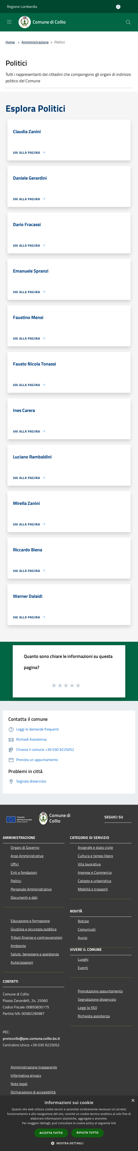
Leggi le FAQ (87, 1007)
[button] (69, 1143)
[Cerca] (128, 22)
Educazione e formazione (30, 921)
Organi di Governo (25, 847)
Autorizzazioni (22, 962)
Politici (16, 881)
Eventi (83, 967)
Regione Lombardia (22, 6)
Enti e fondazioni (24, 872)
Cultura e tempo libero (95, 856)
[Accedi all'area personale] (118, 6)
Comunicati (87, 929)
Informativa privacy (26, 1075)
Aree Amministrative (27, 856)
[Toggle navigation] (9, 22)
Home (10, 42)
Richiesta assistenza (94, 1016)
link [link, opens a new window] (113, 1123)
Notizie (83, 921)
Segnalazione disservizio (97, 999)
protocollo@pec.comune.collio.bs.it (31, 1038)
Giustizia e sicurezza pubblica (33, 929)
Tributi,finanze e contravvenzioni (36, 937)
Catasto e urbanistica (94, 881)
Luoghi (83, 959)
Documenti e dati (24, 897)
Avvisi (82, 937)
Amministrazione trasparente (34, 1067)
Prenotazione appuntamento (100, 991)
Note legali (19, 1084)
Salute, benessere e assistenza (35, 954)
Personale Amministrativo (31, 889)
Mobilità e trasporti (93, 889)
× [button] (133, 1100)
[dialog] (69, 1123)
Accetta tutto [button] (51, 1133)
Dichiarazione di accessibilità (33, 1092)
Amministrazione (35, 42)
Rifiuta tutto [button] (88, 1133)
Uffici (15, 864)
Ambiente (18, 945)
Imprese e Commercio (95, 872)
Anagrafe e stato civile (95, 847)
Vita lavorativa (89, 864)
